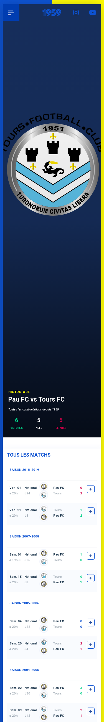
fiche (91, 489)
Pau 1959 (19, 12)
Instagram (76, 12)
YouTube (93, 12)
